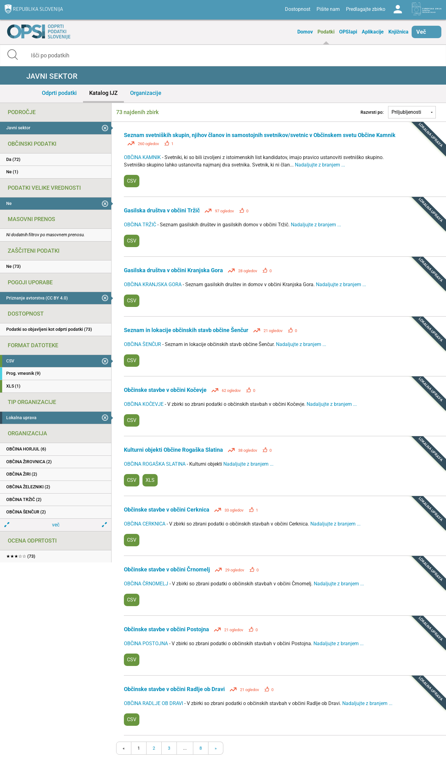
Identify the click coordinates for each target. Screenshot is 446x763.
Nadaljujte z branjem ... (320, 165)
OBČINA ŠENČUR (143, 344)
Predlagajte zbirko (365, 9)
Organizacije (145, 93)
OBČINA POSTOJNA (146, 643)
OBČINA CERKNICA (145, 524)
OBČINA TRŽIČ (140, 225)
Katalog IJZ (103, 93)
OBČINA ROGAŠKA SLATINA (155, 464)
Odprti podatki (59, 93)
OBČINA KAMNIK (143, 157)
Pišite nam (328, 9)
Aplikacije (373, 32)
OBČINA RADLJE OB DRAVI (154, 703)
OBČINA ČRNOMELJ (146, 584)
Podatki (325, 32)
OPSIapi (348, 32)
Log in (397, 9)
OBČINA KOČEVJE (144, 404)
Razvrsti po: (372, 112)
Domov (305, 32)
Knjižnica (398, 32)
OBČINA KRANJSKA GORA (153, 284)
